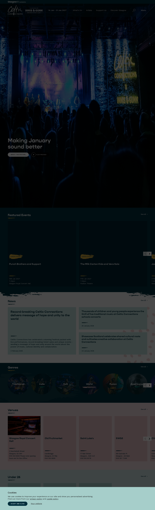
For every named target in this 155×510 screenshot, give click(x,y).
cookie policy (52, 499)
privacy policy (36, 499)
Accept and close (18, 504)
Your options (36, 503)
